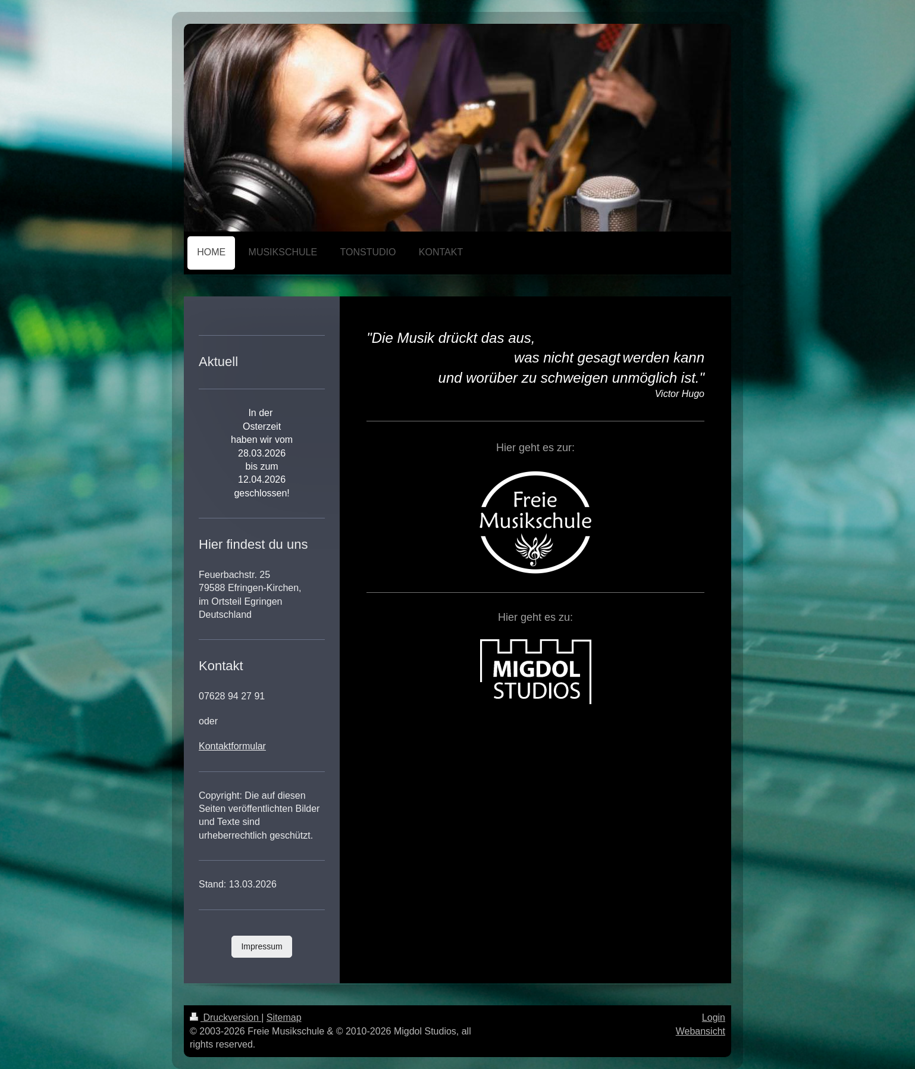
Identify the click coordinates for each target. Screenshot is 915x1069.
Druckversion (225, 1017)
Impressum (261, 946)
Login (713, 1017)
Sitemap (284, 1017)
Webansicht (700, 1031)
